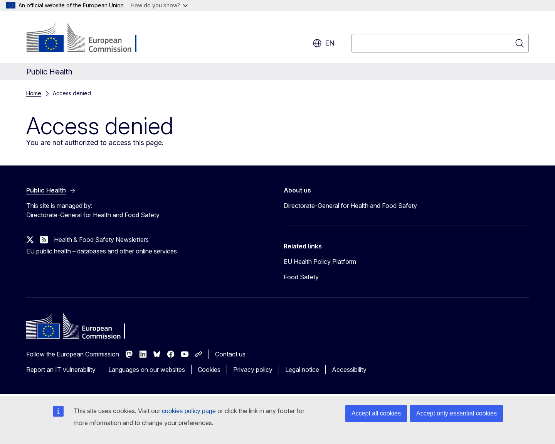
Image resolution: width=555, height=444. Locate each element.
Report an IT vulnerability (61, 369)
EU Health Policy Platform (320, 261)
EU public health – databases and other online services (101, 251)
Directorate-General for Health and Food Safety (350, 205)
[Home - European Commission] (88, 38)
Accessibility (349, 369)
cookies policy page (189, 411)
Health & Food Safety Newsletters (101, 239)
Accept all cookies (376, 413)
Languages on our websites (146, 369)
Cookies (209, 369)
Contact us (230, 354)
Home (33, 93)
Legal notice (302, 369)
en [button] (324, 43)
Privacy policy (252, 369)
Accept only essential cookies (456, 413)
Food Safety (301, 277)
